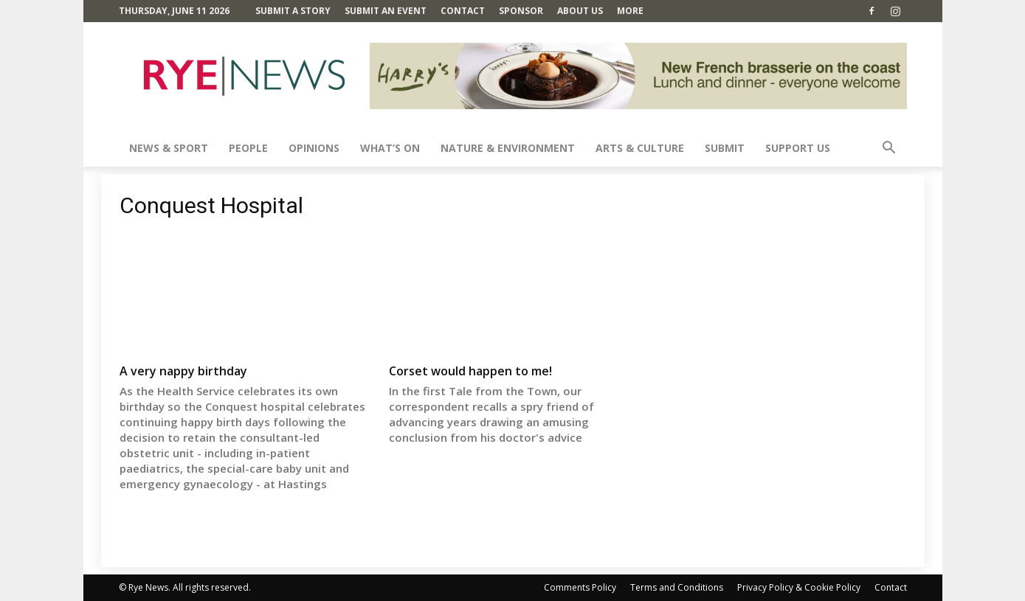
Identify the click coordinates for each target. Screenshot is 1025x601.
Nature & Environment (508, 148)
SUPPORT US (797, 148)
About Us (580, 10)
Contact (463, 10)
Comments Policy (580, 587)
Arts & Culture (640, 148)
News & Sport (168, 148)
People (248, 148)
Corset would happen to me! (470, 371)
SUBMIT (725, 148)
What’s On (390, 148)
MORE (630, 10)
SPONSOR (521, 10)
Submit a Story (293, 10)
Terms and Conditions (676, 587)
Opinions (314, 148)
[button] (889, 149)
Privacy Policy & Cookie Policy (798, 587)
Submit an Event (386, 10)
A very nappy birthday (183, 371)
